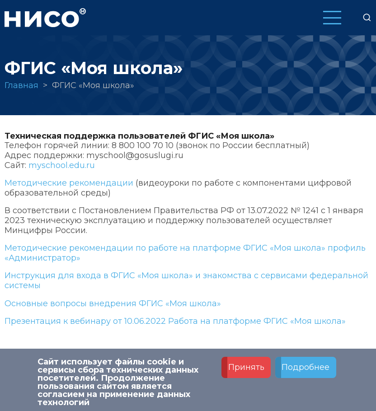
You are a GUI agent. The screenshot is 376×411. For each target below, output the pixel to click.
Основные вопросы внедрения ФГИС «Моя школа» (113, 303)
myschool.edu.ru (61, 165)
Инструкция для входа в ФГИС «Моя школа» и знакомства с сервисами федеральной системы (186, 280)
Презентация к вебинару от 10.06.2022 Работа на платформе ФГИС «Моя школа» (175, 321)
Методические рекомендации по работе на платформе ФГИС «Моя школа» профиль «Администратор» (185, 253)
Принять (246, 371)
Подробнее (305, 371)
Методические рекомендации (69, 183)
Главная (21, 85)
